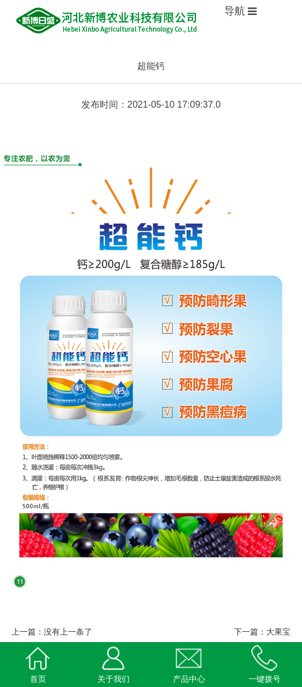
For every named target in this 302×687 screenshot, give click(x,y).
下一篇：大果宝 (262, 631)
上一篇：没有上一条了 (52, 631)
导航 (236, 11)
